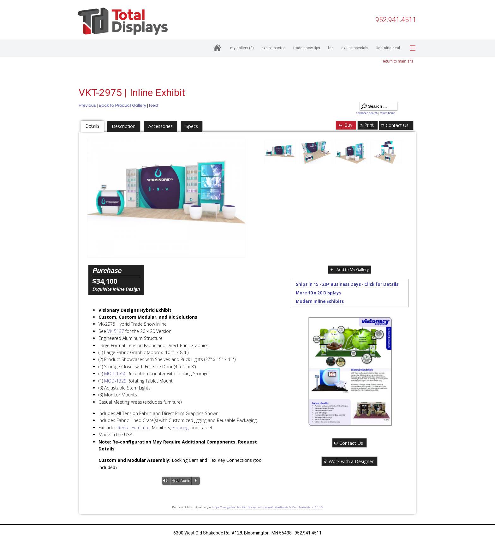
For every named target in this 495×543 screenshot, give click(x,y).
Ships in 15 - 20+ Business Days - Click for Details (347, 284)
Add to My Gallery (349, 269)
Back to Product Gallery (122, 105)
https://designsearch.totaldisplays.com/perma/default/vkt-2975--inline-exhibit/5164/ (267, 507)
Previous (87, 105)
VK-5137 (115, 331)
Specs (192, 126)
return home (387, 113)
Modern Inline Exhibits (320, 301)
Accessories (160, 126)
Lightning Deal (388, 48)
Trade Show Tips (306, 48)
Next (153, 105)
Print (366, 125)
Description (123, 126)
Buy (345, 125)
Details (92, 126)
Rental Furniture (134, 428)
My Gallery (242, 48)
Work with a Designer (348, 461)
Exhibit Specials (354, 48)
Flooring (180, 428)
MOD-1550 (115, 374)
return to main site (398, 61)
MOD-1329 (115, 381)
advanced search (367, 113)
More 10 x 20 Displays (318, 293)
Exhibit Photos (273, 48)
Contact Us (394, 125)
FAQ (331, 48)
